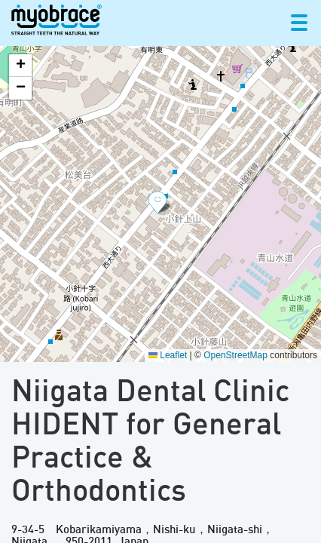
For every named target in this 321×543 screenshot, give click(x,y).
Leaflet (167, 355)
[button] (160, 204)
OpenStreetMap (235, 355)
